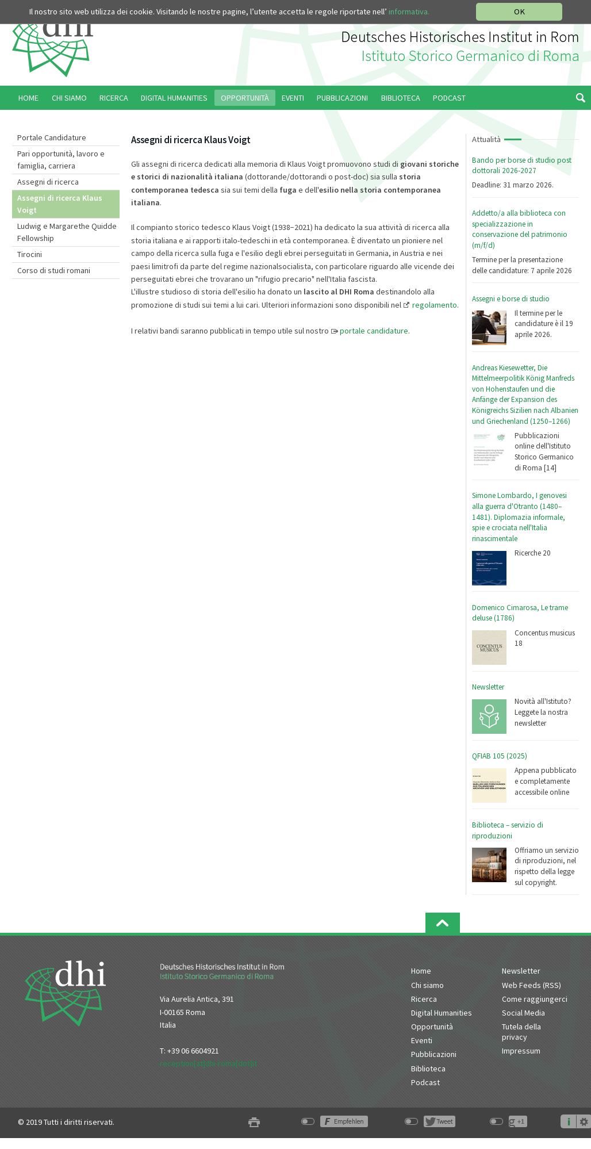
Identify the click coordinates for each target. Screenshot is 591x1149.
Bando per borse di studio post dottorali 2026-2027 (521, 165)
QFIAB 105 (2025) (499, 756)
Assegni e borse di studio (511, 299)
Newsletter (488, 687)
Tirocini (29, 254)
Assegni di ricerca (48, 182)
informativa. (409, 11)
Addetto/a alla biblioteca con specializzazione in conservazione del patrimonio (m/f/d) (519, 229)
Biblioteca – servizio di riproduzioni (507, 830)
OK (519, 11)
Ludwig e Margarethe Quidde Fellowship (67, 232)
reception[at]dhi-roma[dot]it (208, 1063)
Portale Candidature (51, 137)
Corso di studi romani (53, 270)
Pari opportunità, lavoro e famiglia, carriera (61, 159)
